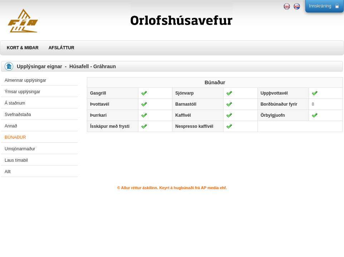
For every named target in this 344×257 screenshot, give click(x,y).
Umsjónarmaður (20, 148)
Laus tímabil (16, 160)
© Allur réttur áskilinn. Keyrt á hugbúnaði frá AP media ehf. (172, 188)
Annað (11, 126)
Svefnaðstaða (18, 114)
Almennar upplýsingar (25, 80)
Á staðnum (15, 103)
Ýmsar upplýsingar (22, 91)
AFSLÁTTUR (61, 47)
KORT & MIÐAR (23, 47)
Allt (8, 171)
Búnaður (15, 137)
